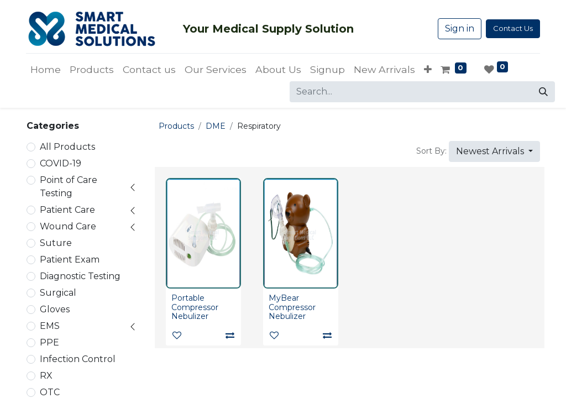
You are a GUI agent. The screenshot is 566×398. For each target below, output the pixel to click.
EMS (50, 326)
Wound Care (68, 226)
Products (176, 126)
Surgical (58, 292)
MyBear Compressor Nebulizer (292, 307)
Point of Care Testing (68, 186)
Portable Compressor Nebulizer (194, 307)
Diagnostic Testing (80, 276)
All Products (67, 147)
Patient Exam (69, 259)
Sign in (459, 28)
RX (46, 375)
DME (216, 126)
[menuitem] (45, 69)
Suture (56, 243)
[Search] (543, 91)
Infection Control (78, 359)
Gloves (55, 309)
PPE (49, 342)
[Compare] (230, 335)
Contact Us (513, 28)
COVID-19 (60, 163)
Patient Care (67, 210)
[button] (428, 69)
